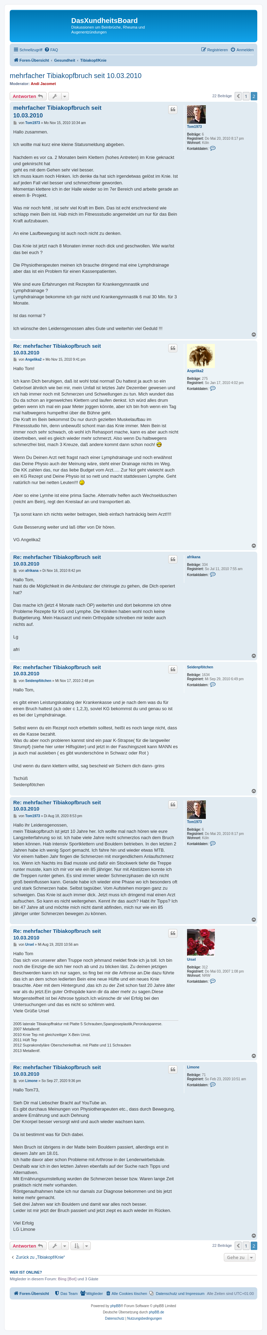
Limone (193, 1067)
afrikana (193, 557)
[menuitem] (51, 50)
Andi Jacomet (43, 84)
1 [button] (246, 96)
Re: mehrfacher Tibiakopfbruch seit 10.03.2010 (57, 349)
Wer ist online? (26, 1272)
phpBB (115, 1306)
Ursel (191, 959)
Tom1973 (194, 127)
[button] (238, 96)
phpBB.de (156, 1312)
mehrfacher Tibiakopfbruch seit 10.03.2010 (75, 75)
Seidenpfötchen (200, 667)
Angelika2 (195, 371)
